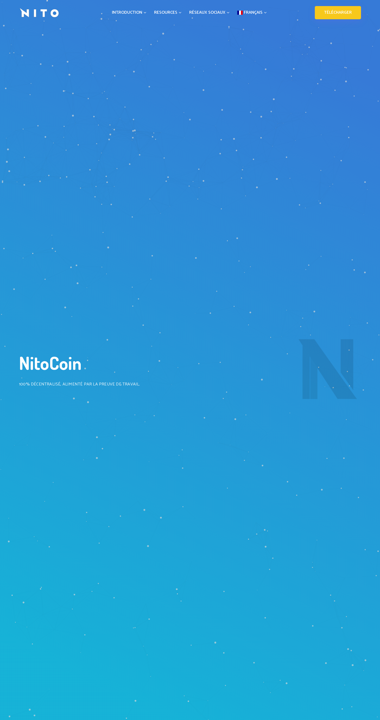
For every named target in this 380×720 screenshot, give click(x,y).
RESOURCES (167, 12)
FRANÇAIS (252, 12)
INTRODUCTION (129, 12)
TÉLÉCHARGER (338, 12)
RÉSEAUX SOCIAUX (209, 12)
